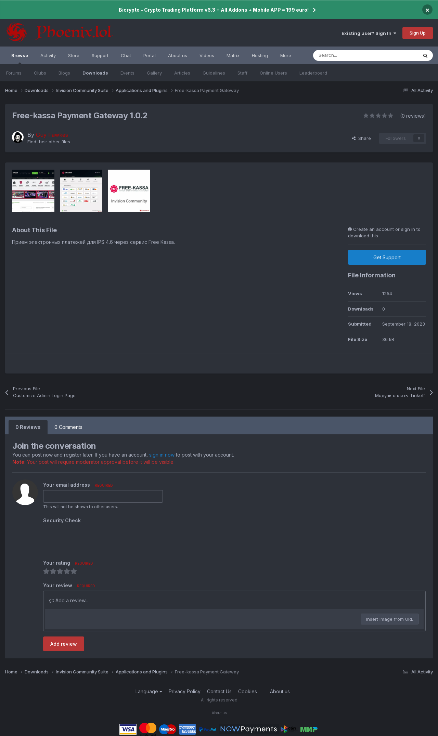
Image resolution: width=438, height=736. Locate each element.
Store (73, 55)
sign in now (162, 455)
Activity (48, 55)
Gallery (154, 73)
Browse (19, 58)
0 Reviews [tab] (28, 427)
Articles (182, 73)
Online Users (273, 73)
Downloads (95, 73)
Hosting (260, 55)
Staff (242, 73)
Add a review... (68, 600)
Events (127, 73)
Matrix (233, 55)
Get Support (387, 257)
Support (100, 55)
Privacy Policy (185, 691)
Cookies (247, 691)
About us (177, 55)
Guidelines (214, 73)
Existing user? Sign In (369, 33)
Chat (126, 55)
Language (149, 691)
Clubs (40, 73)
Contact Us (219, 691)
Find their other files (48, 141)
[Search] (350, 55)
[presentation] (95, 539)
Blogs (64, 73)
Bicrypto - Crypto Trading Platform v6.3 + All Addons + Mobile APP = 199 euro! (214, 10)
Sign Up (418, 33)
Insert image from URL (389, 619)
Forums (14, 73)
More (285, 55)
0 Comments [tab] (68, 427)
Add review (63, 644)
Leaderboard (313, 73)
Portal (149, 55)
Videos (206, 55)
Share (361, 138)
